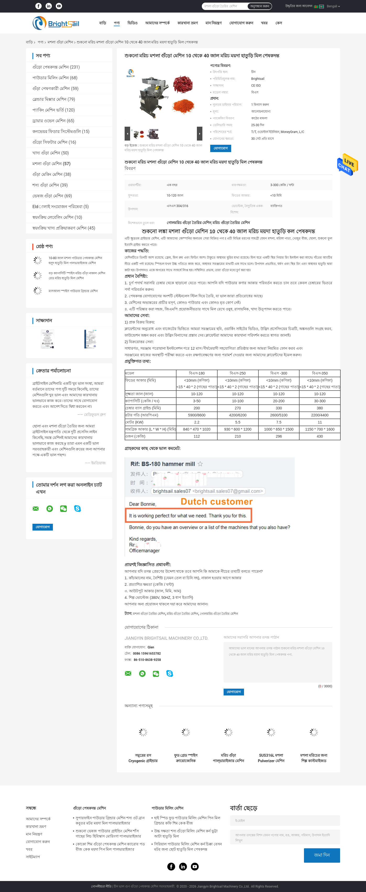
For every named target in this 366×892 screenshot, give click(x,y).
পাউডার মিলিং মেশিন (50, 77)
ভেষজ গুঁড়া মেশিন (47, 195)
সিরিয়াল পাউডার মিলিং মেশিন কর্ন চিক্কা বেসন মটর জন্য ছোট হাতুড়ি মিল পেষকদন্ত (188, 846)
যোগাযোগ (221, 148)
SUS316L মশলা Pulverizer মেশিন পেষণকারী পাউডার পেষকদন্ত (271, 758)
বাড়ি (102, 23)
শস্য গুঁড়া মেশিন (45, 185)
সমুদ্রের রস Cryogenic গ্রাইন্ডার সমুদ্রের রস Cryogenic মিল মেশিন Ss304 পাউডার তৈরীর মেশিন (143, 758)
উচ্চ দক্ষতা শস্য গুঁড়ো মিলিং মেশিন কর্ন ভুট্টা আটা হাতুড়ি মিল (186, 833)
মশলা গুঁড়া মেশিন (60, 42)
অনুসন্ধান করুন (259, 6)
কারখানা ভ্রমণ (187, 23)
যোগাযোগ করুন (241, 23)
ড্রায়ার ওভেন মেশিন (49, 120)
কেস (278, 23)
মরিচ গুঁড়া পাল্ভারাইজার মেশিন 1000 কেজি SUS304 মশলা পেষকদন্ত (228, 758)
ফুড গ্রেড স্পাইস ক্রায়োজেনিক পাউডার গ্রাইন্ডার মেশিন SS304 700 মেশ (185, 758)
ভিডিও (132, 23)
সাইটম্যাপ (33, 857)
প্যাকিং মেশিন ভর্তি (48, 110)
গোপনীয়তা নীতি (101, 886)
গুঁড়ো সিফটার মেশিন (50, 142)
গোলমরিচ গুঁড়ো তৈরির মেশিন (219, 614)
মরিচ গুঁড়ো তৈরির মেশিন (182, 614)
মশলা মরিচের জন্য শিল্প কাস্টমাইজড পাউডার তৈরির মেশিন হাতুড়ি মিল (314, 758)
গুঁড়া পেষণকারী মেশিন (51, 88)
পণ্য (117, 23)
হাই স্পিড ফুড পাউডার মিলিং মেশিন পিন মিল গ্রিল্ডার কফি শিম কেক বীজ (187, 820)
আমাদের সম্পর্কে (157, 23)
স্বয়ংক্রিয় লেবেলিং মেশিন (53, 217)
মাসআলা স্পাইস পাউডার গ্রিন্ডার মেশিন (73, 291)
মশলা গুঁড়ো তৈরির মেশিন (149, 614)
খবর (264, 23)
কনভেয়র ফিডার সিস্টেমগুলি (56, 131)
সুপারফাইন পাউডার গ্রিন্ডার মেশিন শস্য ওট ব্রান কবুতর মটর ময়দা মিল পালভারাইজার (110, 820)
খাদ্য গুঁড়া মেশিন (46, 152)
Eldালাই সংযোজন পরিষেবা (57, 206)
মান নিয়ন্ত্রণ (213, 23)
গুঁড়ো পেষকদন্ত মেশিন (50, 67)
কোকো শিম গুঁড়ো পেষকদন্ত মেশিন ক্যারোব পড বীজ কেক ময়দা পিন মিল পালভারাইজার (110, 846)
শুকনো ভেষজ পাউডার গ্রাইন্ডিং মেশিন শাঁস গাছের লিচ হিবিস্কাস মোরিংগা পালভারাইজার (108, 833)
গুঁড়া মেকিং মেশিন (47, 174)
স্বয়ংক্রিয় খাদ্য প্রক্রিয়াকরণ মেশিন (59, 228)
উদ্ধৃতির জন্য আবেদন (298, 6)
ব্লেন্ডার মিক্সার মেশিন (49, 99)
